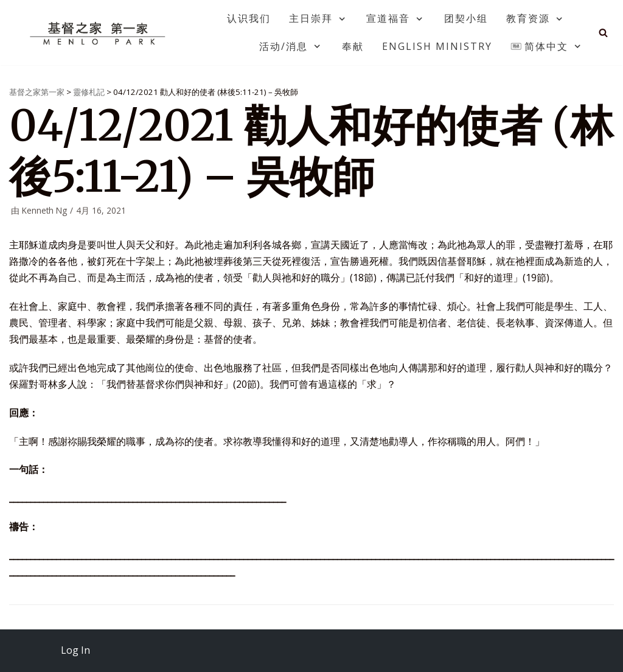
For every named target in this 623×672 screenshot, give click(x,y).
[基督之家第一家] (99, 32)
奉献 (353, 46)
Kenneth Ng (44, 210)
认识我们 (249, 18)
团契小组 (466, 18)
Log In (75, 650)
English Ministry (437, 46)
